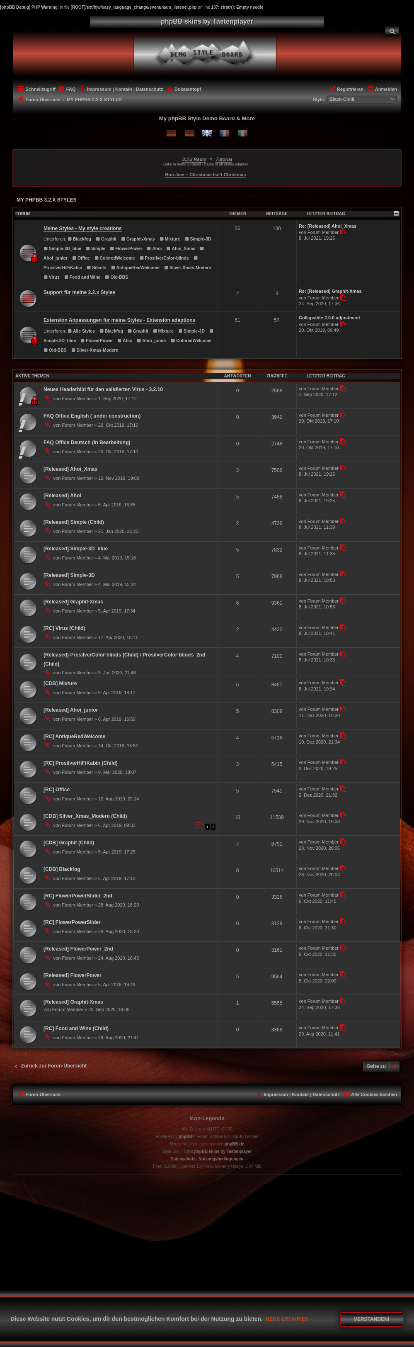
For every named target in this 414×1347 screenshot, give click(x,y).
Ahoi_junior (152, 340)
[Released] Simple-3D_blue (76, 549)
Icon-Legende (207, 1118)
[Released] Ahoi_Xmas (70, 469)
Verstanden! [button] (372, 1319)
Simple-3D (198, 239)
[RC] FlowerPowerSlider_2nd (78, 896)
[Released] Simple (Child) (74, 522)
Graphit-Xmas (138, 239)
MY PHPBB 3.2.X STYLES (47, 200)
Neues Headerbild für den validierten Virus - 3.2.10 (103, 389)
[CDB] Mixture (60, 683)
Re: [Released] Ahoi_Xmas (327, 226)
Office (81, 258)
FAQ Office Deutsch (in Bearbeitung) (87, 442)
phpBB (185, 1136)
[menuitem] (392, 30)
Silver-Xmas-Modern (187, 267)
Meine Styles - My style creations (83, 228)
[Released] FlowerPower (73, 975)
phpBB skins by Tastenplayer (223, 1151)
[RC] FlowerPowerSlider (72, 922)
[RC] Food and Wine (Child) (76, 1028)
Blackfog (79, 239)
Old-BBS (116, 277)
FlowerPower (126, 248)
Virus (52, 277)
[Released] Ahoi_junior (71, 710)
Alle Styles (81, 331)
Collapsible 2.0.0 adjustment (329, 317)
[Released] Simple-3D (69, 575)
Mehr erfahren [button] (287, 1319)
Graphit (106, 239)
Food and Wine (82, 277)
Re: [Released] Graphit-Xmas (330, 291)
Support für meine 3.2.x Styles (79, 292)
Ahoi (154, 248)
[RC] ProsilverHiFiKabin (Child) (81, 763)
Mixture (170, 239)
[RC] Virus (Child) (64, 628)
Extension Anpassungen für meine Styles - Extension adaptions (119, 320)
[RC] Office (57, 790)
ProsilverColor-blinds (164, 258)
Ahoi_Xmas (181, 248)
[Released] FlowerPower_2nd (78, 949)
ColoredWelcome (114, 258)
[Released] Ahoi (62, 495)
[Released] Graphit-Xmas (73, 602)
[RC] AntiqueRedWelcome (74, 736)
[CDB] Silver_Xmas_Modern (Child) (85, 816)
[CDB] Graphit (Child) (69, 843)
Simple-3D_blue (62, 248)
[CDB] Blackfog (62, 869)
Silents (96, 267)
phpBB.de (234, 1144)
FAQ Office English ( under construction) (92, 416)
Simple (95, 248)
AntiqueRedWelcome (135, 267)
